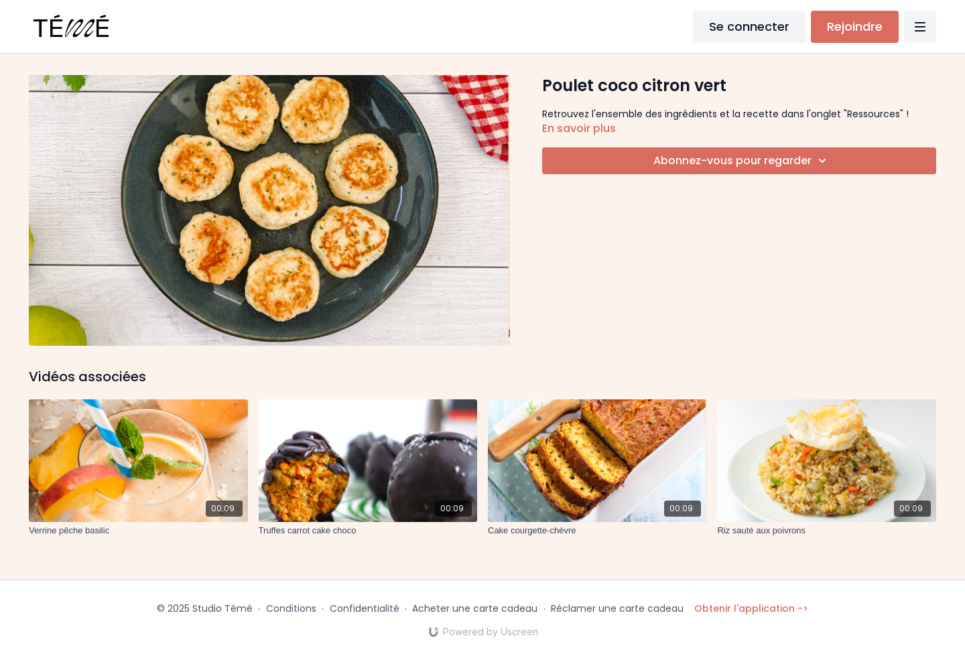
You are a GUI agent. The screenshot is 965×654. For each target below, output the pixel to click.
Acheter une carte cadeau (474, 608)
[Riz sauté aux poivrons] (826, 530)
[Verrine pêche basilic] (138, 530)
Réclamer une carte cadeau (617, 608)
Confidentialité (364, 608)
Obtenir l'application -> (751, 608)
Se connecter (749, 26)
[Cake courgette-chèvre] (597, 530)
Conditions (291, 608)
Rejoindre (855, 26)
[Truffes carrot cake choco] (368, 530)
